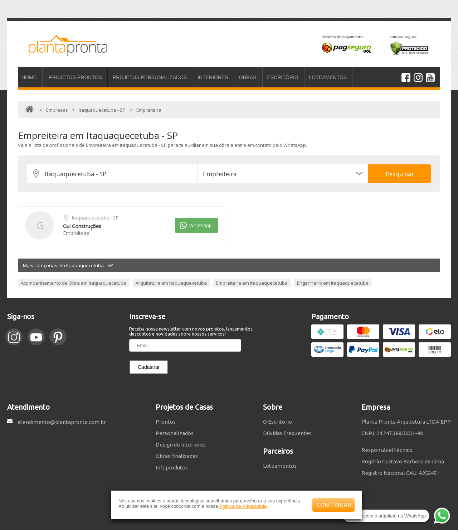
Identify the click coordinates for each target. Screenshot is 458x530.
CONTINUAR (334, 505)
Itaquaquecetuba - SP (95, 218)
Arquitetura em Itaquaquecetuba (171, 283)
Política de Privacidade (243, 506)
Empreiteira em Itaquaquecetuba (252, 283)
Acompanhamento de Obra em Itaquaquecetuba (73, 283)
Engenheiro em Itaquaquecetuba (333, 283)
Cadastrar (149, 367)
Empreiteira (76, 233)
